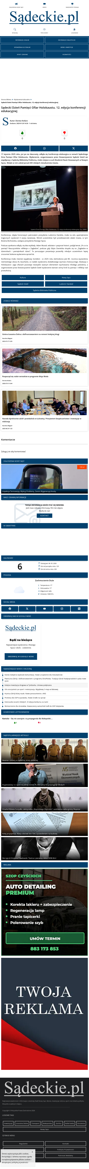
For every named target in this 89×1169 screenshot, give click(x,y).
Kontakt (44, 515)
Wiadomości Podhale (72, 5)
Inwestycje (8, 1123)
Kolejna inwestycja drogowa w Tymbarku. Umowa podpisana (28, 685)
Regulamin (23, 1144)
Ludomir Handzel (66, 284)
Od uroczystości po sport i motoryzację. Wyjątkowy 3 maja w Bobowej (31, 689)
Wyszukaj (15, 31)
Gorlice (58, 1123)
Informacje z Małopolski (66, 40)
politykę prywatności (20, 1162)
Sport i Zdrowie (22, 54)
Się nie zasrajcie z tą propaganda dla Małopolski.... (27, 721)
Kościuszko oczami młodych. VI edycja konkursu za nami (26, 702)
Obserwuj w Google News (21, 656)
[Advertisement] (44, 76)
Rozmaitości (67, 54)
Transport (35, 1123)
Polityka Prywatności (65, 1149)
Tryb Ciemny (44, 31)
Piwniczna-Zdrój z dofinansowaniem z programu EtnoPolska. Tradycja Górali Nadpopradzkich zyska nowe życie (45, 680)
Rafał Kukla (69, 1123)
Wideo (44, 5)
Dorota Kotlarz (22, 121)
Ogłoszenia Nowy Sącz (16, 5)
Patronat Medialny (65, 1155)
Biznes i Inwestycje (67, 47)
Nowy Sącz (66, 277)
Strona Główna (6, 99)
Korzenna (81, 1123)
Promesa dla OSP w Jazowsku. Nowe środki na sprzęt (25, 698)
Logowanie (74, 31)
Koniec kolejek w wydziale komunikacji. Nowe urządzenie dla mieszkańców (33, 675)
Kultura (23, 277)
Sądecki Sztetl (22, 284)
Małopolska (47, 1123)
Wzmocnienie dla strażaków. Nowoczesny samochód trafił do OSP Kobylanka (34, 706)
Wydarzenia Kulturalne (22, 47)
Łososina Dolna (22, 1123)
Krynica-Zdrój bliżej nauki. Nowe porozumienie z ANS (25, 693)
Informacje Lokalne (22, 40)
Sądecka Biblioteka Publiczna (44, 290)
